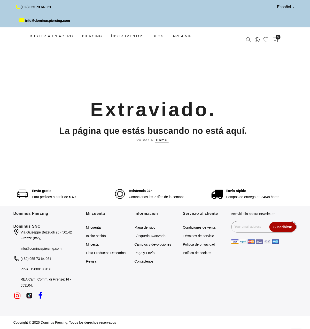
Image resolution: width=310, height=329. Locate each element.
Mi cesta (92, 244)
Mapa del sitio (144, 227)
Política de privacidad (199, 244)
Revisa (91, 261)
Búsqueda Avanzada (149, 236)
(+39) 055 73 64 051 (33, 7)
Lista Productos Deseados (105, 253)
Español (285, 7)
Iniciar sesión (96, 236)
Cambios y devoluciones (152, 244)
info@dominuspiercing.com (44, 21)
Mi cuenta (93, 227)
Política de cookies (197, 253)
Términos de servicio (198, 236)
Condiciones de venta (199, 227)
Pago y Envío (144, 253)
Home (161, 140)
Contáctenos (144, 261)
